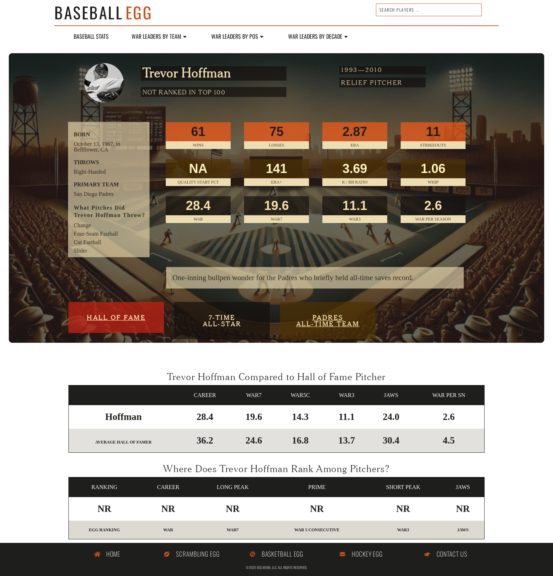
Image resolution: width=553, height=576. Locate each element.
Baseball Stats (91, 36)
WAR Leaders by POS (237, 36)
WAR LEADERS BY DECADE (318, 36)
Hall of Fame (116, 317)
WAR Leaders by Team (159, 36)
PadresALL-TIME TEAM (328, 320)
